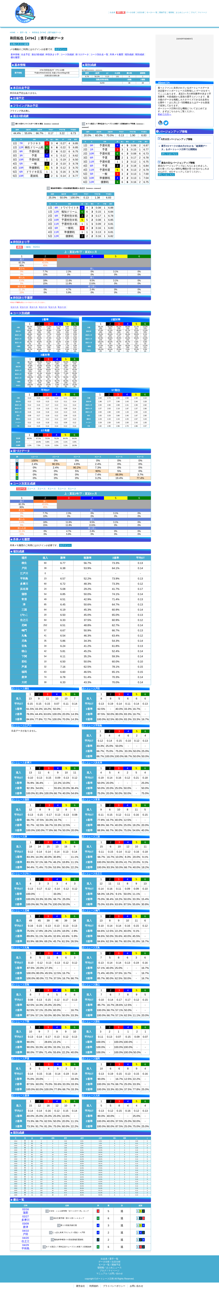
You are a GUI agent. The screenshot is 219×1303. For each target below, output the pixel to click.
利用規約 (93, 1286)
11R (91, 161)
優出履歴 (15, 57)
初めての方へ (164, 114)
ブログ (193, 12)
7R (21, 143)
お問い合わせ (116, 1273)
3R (21, 155)
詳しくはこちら (170, 154)
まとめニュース (182, 12)
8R (56, 207)
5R (21, 163)
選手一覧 (120, 12)
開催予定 (162, 12)
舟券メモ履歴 (116, 54)
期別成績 (139, 54)
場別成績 (129, 54)
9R (21, 151)
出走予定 (25, 54)
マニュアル (101, 1273)
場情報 (171, 12)
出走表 (112, 12)
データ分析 (130, 12)
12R (21, 147)
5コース (53, 307)
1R (91, 149)
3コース (34, 307)
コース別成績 (67, 54)
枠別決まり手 (52, 54)
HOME (12, 32)
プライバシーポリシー (114, 1286)
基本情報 (15, 54)
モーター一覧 (152, 12)
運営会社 (80, 1286)
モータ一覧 (104, 1264)
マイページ (202, 12)
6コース (62, 307)
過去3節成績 (38, 54)
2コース (24, 307)
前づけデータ (82, 54)
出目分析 (141, 12)
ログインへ (60, 49)
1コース (15, 307)
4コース (43, 307)
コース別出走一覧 (99, 54)
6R (21, 171)
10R (21, 159)
